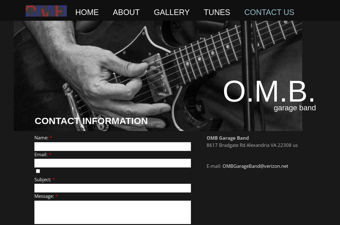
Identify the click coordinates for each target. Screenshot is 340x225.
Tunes (217, 12)
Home (87, 12)
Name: (43, 137)
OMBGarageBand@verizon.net (255, 166)
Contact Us (269, 12)
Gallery (172, 12)
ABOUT (126, 12)
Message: (46, 196)
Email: (42, 154)
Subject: (44, 179)
